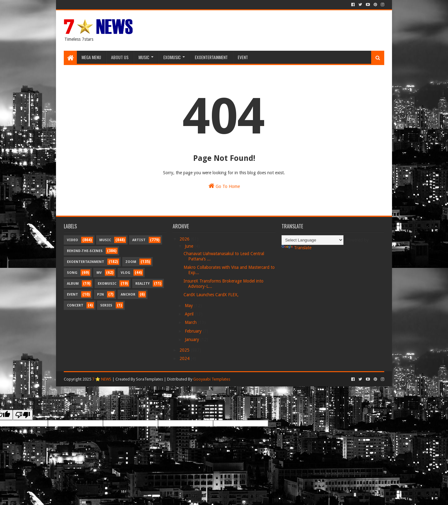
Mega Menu (91, 57)
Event (243, 57)
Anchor (128, 294)
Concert (75, 305)
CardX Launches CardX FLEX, (211, 294)
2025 (185, 350)
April (190, 313)
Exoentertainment (211, 57)
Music (143, 57)
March (191, 322)
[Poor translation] (23, 415)
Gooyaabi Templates (211, 379)
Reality (142, 284)
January (192, 339)
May (189, 305)
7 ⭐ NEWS (101, 379)
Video (72, 240)
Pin (100, 294)
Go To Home (224, 186)
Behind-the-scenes (85, 251)
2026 (185, 238)
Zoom (130, 262)
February (194, 331)
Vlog (125, 273)
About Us (119, 57)
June (189, 246)
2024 (185, 358)
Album (73, 284)
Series (106, 305)
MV (99, 273)
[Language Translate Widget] (312, 240)
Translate (296, 247)
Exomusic (172, 57)
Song (72, 273)
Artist (139, 240)
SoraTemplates (149, 379)
